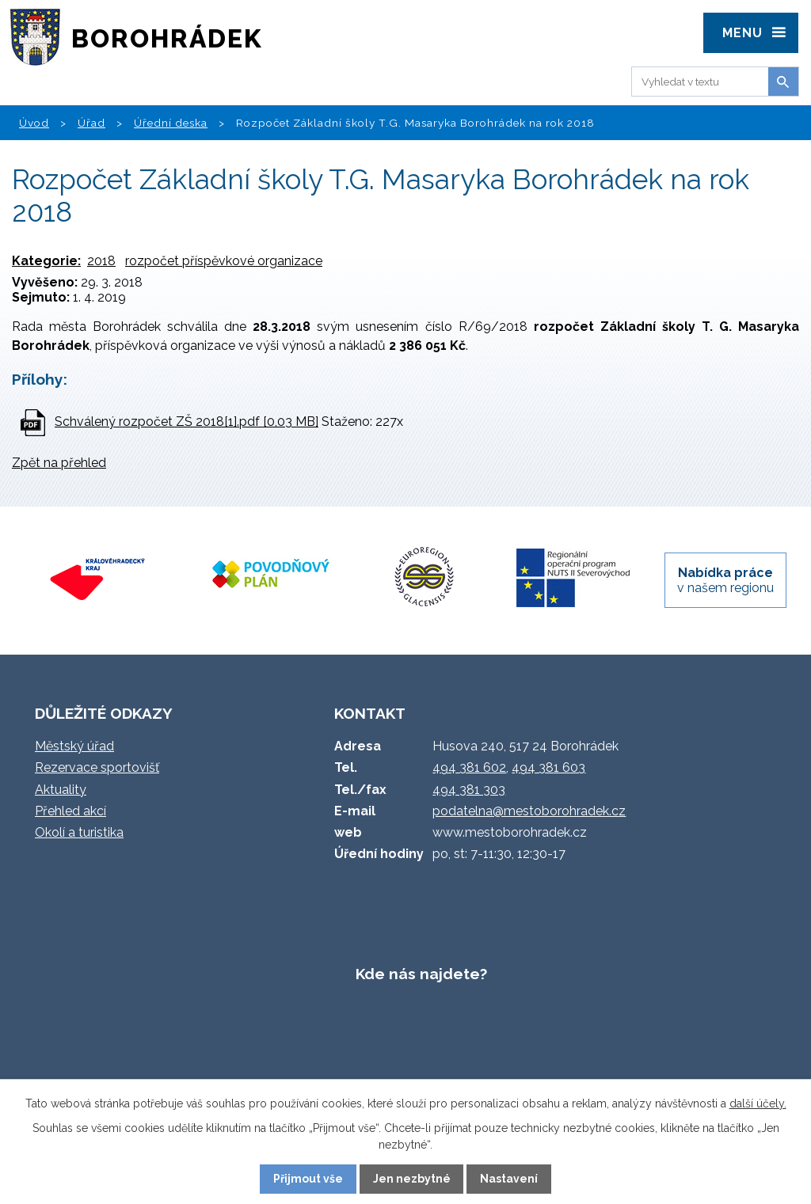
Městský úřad (74, 746)
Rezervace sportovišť (97, 767)
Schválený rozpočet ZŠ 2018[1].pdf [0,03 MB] (186, 421)
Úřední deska (171, 122)
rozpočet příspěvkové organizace (223, 260)
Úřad (91, 122)
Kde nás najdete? (421, 973)
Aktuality (60, 789)
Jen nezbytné (412, 1178)
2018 (101, 260)
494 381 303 (468, 789)
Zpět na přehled (59, 462)
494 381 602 (469, 767)
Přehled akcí (70, 810)
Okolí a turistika (79, 832)
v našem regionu (725, 580)
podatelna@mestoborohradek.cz (529, 810)
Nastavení (509, 1178)
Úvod (34, 122)
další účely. (757, 1103)
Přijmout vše (308, 1178)
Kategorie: (46, 260)
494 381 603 (548, 767)
